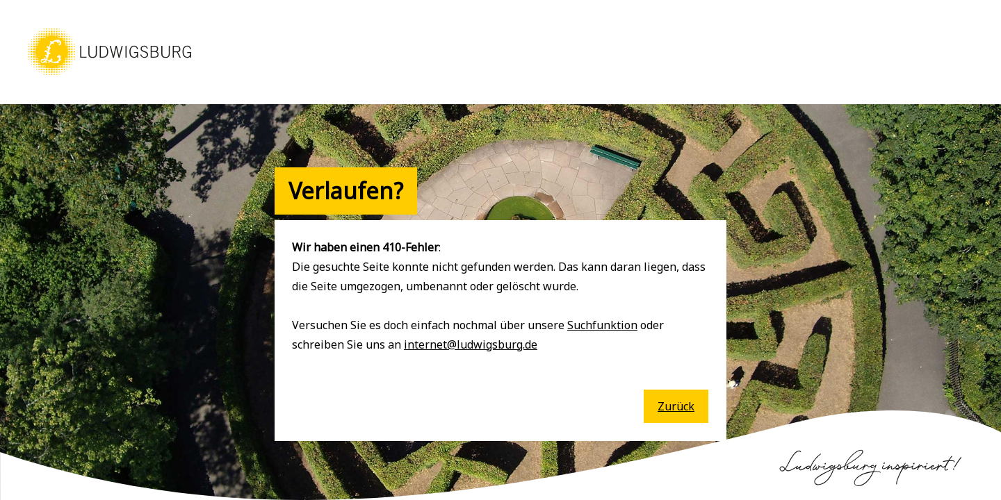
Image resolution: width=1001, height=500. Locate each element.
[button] (110, 76)
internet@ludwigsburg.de (470, 344)
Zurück (676, 406)
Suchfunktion (602, 325)
